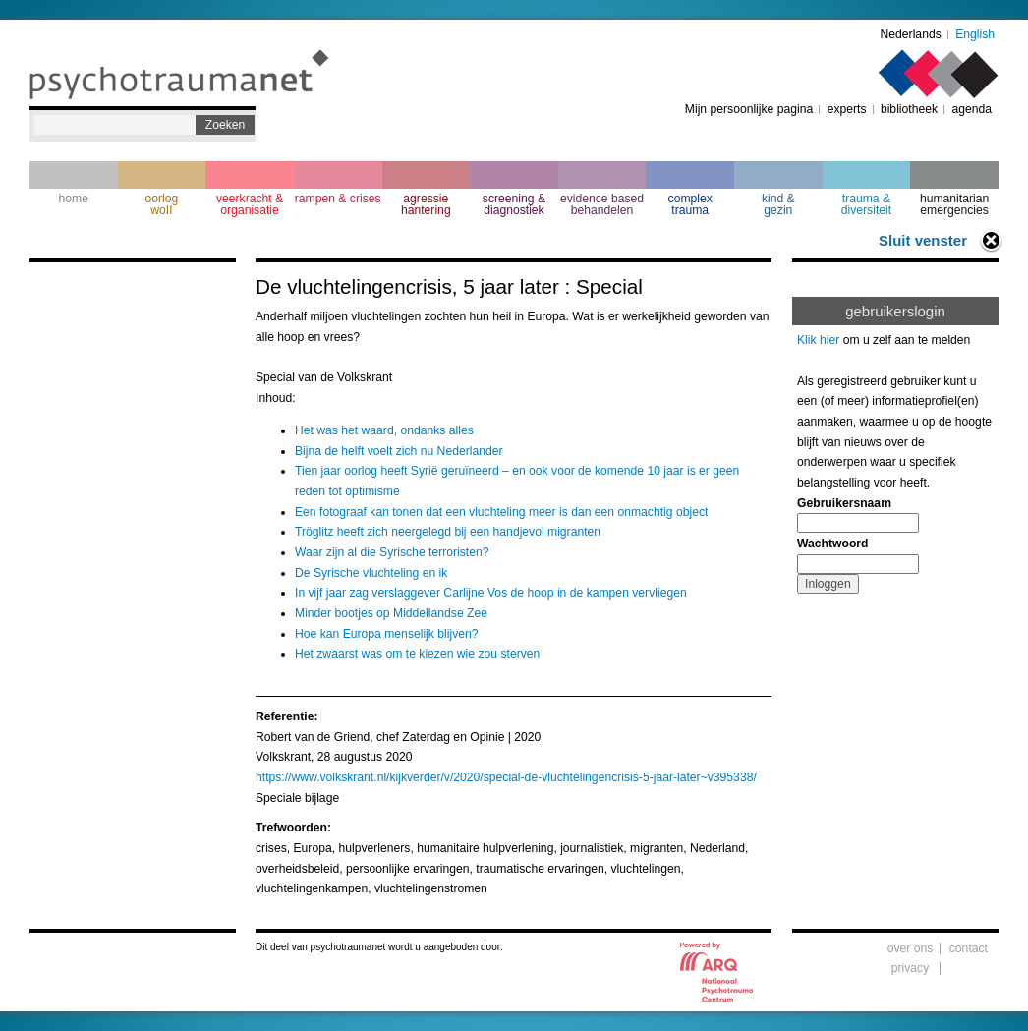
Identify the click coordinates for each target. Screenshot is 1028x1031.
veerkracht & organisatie (249, 204)
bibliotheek (909, 109)
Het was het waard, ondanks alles (384, 430)
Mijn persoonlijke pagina (749, 109)
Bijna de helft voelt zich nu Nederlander (399, 451)
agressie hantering (426, 204)
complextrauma (690, 204)
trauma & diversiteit (866, 204)
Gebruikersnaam (844, 503)
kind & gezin (778, 204)
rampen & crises (338, 198)
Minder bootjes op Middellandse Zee (391, 613)
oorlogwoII (162, 204)
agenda (971, 109)
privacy (910, 968)
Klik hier (818, 340)
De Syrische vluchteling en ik (371, 573)
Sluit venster (923, 240)
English (975, 34)
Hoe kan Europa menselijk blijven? (387, 634)
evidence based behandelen (602, 204)
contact (968, 948)
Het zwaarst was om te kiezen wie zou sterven (417, 653)
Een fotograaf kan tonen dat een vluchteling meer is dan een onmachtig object (501, 512)
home (73, 198)
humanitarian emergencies (954, 204)
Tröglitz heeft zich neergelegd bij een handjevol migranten (447, 532)
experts (847, 109)
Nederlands (911, 34)
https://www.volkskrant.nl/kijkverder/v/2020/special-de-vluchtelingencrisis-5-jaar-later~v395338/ (506, 777)
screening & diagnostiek (514, 204)
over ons (910, 948)
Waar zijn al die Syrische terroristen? (392, 552)
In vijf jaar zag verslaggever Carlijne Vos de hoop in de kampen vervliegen (491, 593)
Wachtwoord (832, 543)
